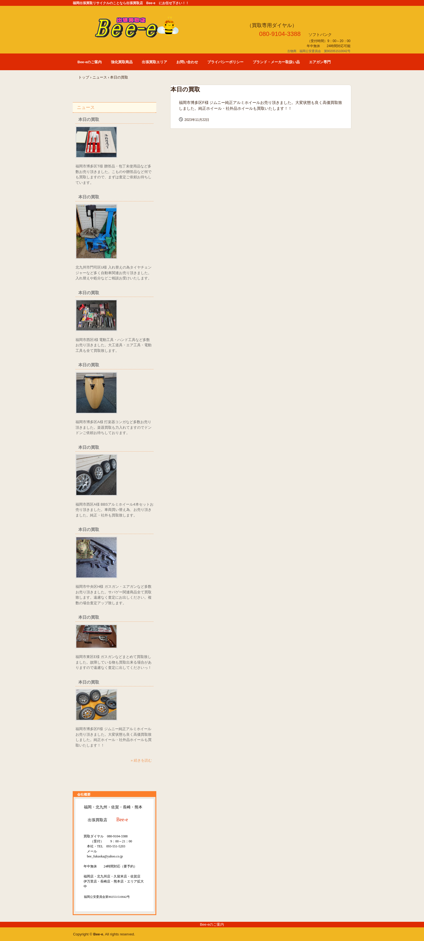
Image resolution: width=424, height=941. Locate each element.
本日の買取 (88, 119)
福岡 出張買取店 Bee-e (145, 27)
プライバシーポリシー (225, 62)
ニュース (99, 77)
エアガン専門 (320, 62)
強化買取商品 (122, 62)
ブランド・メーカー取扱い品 (276, 62)
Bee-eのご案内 (89, 62)
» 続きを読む (141, 760)
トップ (83, 77)
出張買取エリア (154, 62)
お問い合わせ (187, 62)
